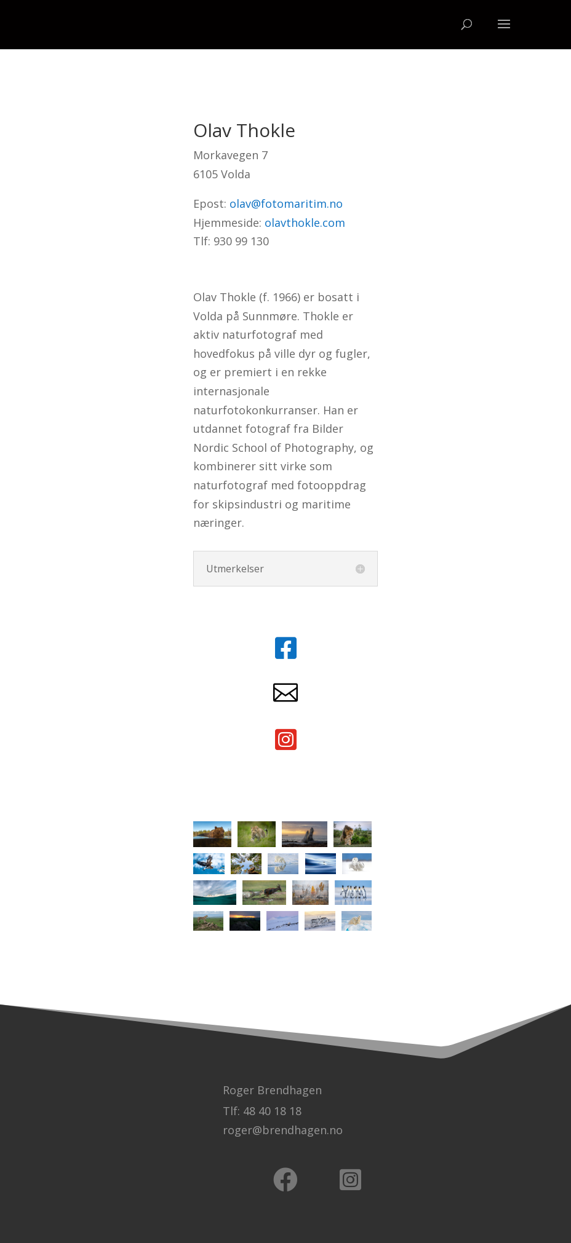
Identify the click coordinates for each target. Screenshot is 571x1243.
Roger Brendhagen (272, 1090)
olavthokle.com (305, 222)
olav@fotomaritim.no (286, 203)
